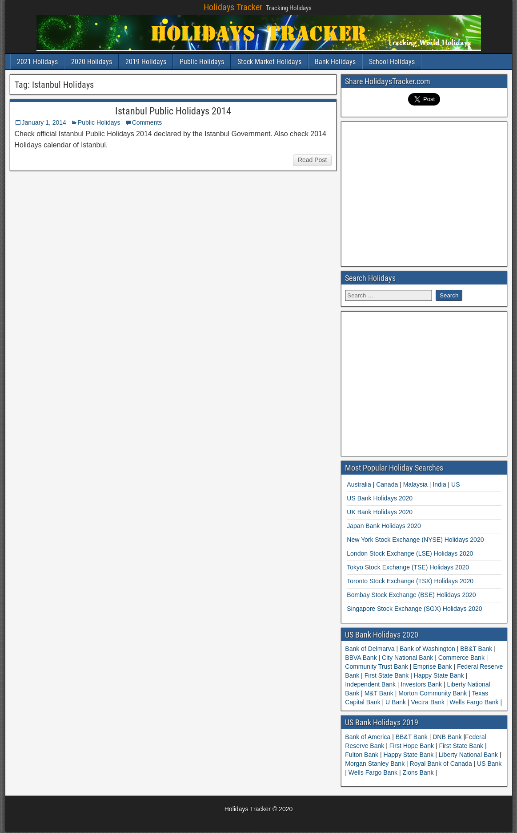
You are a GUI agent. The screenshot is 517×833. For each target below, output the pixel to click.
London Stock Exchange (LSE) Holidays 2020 (410, 553)
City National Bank (407, 657)
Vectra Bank (427, 702)
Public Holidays (202, 61)
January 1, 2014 (44, 122)
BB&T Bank (476, 648)
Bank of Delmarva (370, 648)
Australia (359, 484)
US (455, 484)
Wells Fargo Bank (474, 702)
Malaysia (415, 484)
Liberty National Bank (469, 754)
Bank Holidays (335, 61)
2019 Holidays (145, 61)
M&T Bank (379, 693)
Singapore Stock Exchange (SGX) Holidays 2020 (414, 608)
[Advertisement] (424, 192)
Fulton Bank (362, 754)
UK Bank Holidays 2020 (380, 512)
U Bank (396, 702)
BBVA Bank (361, 657)
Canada (387, 484)
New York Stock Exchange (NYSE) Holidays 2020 (415, 539)
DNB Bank (448, 736)
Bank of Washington (427, 648)
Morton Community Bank (433, 693)
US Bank (489, 763)
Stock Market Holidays (269, 61)
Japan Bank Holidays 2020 (384, 525)
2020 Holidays (91, 61)
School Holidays (392, 61)
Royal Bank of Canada (442, 763)
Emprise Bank (432, 666)
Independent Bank (371, 684)
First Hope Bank (412, 745)
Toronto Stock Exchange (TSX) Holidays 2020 (410, 581)
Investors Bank (421, 684)
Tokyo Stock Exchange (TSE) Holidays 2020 (408, 567)
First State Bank (386, 675)
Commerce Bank (461, 657)
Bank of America (368, 736)
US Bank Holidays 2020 (380, 498)
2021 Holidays (37, 61)
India (439, 484)
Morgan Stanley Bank (375, 763)
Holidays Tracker (233, 7)
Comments (147, 122)
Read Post (312, 159)
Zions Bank (418, 772)
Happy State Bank (439, 675)
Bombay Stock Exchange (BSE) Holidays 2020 (411, 594)
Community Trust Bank (377, 666)
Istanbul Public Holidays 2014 (173, 111)
